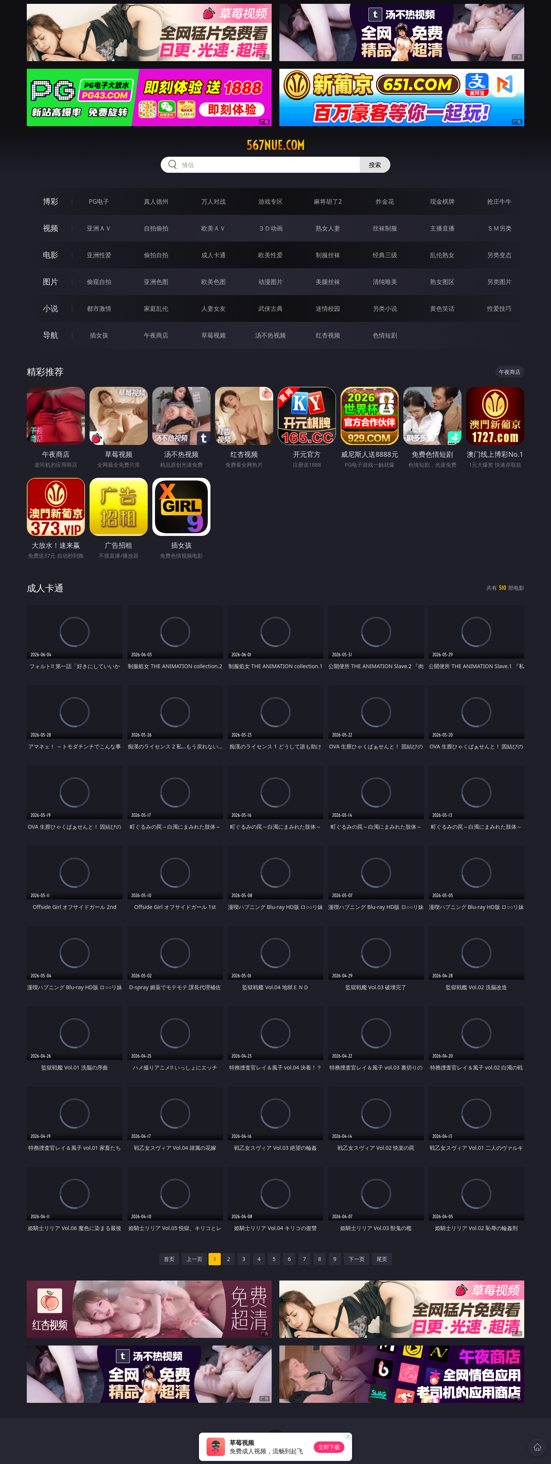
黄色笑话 (442, 308)
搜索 (375, 165)
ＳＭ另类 (499, 228)
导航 (50, 335)
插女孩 (99, 335)
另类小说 (385, 308)
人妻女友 (213, 308)
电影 (50, 255)
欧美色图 (213, 282)
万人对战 (213, 201)
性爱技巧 (499, 308)
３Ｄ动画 (270, 228)
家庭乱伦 (156, 308)
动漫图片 (270, 282)
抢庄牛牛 (499, 201)
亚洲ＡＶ (99, 228)
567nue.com (275, 145)
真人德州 (156, 201)
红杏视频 (328, 335)
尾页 (382, 1259)
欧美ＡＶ (213, 228)
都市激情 (99, 308)
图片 (50, 281)
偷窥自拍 (99, 282)
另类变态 (499, 255)
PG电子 (99, 201)
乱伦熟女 (442, 255)
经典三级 (385, 255)
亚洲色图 (156, 282)
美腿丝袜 (328, 282)
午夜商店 (156, 335)
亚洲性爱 (99, 255)
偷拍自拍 (156, 255)
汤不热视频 (270, 335)
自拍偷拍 (156, 228)
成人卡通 (213, 255)
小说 (50, 308)
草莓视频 (213, 335)
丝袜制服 (385, 228)
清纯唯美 (385, 282)
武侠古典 (270, 308)
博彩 (50, 201)
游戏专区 (270, 201)
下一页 (357, 1259)
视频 (50, 228)
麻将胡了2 (328, 201)
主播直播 (442, 228)
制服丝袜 (328, 255)
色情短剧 (385, 335)
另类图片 (499, 282)
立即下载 (329, 1447)
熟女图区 (442, 282)
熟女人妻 (328, 228)
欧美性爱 (270, 255)
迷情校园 (328, 308)
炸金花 (385, 201)
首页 (169, 1259)
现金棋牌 (442, 201)
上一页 (194, 1259)
